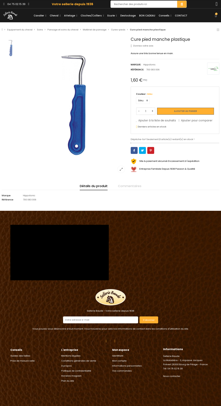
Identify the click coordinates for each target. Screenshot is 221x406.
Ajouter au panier (185, 111)
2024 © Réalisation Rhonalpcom (111, 387)
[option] (74, 106)
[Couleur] (143, 100)
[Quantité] (145, 111)
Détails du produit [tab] (94, 186)
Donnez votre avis (142, 46)
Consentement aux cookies (17, 403)
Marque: (136, 64)
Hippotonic (149, 64)
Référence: (137, 69)
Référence (7, 199)
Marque (6, 195)
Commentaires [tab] (129, 186)
